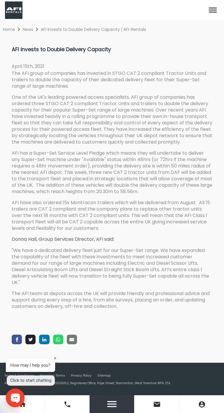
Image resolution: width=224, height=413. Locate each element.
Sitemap (104, 375)
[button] (213, 10)
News (28, 29)
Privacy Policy (81, 375)
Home (9, 29)
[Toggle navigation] (213, 10)
